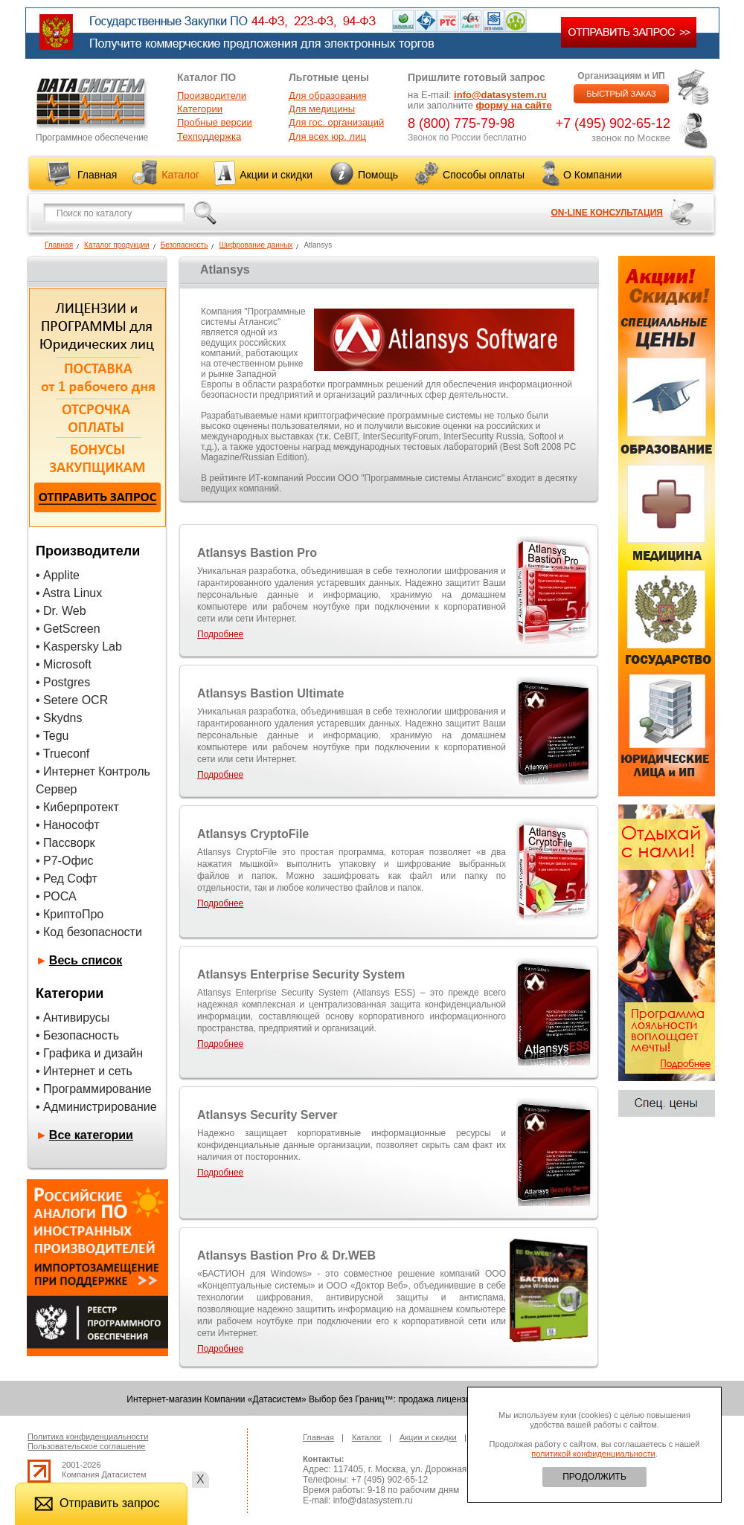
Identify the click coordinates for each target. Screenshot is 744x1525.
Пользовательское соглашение (86, 1446)
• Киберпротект (77, 807)
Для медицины (322, 109)
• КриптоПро (69, 914)
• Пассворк (65, 842)
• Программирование (94, 1089)
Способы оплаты (484, 175)
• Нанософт (67, 825)
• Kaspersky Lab (79, 646)
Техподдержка (209, 136)
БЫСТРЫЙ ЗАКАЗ (621, 93)
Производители (211, 95)
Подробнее (220, 634)
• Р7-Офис (65, 860)
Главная (97, 175)
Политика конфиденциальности (88, 1436)
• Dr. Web (61, 610)
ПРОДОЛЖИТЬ (594, 1476)
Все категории (91, 1135)
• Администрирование (96, 1106)
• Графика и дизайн (89, 1053)
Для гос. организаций (336, 122)
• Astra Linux (69, 593)
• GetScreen (68, 628)
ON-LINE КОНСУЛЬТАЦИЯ (607, 212)
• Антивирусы (72, 1017)
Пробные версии (214, 122)
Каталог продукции (117, 245)
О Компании (592, 175)
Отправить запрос (96, 1503)
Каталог (180, 175)
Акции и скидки (276, 175)
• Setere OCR (72, 700)
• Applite (58, 575)
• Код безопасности (89, 932)
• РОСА (56, 896)
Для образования (328, 95)
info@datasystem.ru (500, 94)
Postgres (66, 682)
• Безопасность (77, 1035)
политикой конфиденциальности (593, 1453)
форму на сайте (514, 105)
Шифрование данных (255, 245)
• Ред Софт (66, 878)
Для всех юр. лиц (327, 136)
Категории (199, 109)
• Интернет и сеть (84, 1071)
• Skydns (59, 718)
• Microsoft (64, 664)
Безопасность (184, 245)
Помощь (378, 175)
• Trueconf (62, 753)
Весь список (86, 960)
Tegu (56, 735)
